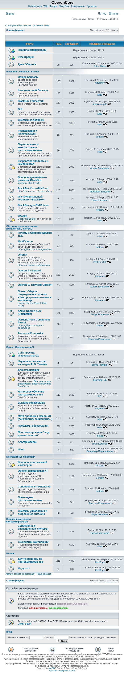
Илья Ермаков (99, 443)
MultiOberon (25, 241)
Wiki (45, 6)
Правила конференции (32, 49)
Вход (10, 13)
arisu (99, 94)
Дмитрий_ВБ (100, 380)
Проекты (91, 6)
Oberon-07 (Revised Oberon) (35, 284)
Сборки (22, 216)
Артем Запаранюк (99, 168)
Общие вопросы (28, 77)
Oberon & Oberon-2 (29, 270)
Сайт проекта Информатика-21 (28, 354)
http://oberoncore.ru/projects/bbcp (35, 191)
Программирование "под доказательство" (33, 434)
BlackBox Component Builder (22, 71)
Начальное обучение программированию (31, 393)
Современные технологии (34, 486)
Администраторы (38, 608)
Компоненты (78, 6)
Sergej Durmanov (100, 314)
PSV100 (100, 465)
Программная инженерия (20, 456)
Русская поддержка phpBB (62, 670)
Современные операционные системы (33, 527)
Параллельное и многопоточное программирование (30, 147)
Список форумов (15, 30)
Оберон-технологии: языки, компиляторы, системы (21, 227)
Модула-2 (24, 568)
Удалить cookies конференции (20, 574)
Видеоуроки (24, 383)
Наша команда (44, 574)
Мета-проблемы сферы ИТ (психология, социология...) (35, 418)
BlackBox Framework (31, 101)
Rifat (100, 152)
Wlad (99, 427)
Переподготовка (42, 381)
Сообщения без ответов (18, 25)
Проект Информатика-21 (20, 347)
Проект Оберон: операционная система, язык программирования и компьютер (34, 296)
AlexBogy (100, 562)
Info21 (100, 435)
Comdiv (100, 478)
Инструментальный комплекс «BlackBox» (31, 198)
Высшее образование (31, 402)
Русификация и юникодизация (27, 132)
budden (100, 136)
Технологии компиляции (33, 542)
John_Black (100, 66)
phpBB (51, 668)
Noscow (100, 209)
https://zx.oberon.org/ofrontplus (34, 265)
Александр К (100, 104)
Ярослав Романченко (99, 339)
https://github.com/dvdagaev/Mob (35, 249)
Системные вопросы (31, 120)
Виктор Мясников (100, 533)
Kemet (99, 325)
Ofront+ (22, 254)
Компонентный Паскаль (33, 90)
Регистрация (26, 57)
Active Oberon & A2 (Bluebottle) (29, 312)
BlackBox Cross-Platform (33, 188)
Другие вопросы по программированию (30, 560)
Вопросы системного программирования (18, 520)
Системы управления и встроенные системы (32, 512)
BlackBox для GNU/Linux (33, 205)
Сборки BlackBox (27, 219)
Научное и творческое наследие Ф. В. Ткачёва (32, 363)
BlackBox (64, 6)
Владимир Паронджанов (100, 451)
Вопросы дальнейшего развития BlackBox (32, 179)
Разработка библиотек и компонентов (33, 163)
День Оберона (27, 64)
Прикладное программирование (30, 499)
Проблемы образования (33, 425)
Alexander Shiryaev (100, 191)
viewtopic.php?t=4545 (29, 183)
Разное (10, 553)
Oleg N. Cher (100, 261)
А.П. (100, 396)
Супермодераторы (58, 608)
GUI (20, 109)
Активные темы (41, 25)
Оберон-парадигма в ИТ (33, 470)
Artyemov (100, 82)
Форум (53, 6)
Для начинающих (29, 370)
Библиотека (35, 6)
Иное (21, 449)
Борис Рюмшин (100, 200)
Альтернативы (27, 442)
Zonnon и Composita (30, 333)
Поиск (113, 13)
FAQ (102, 13)
